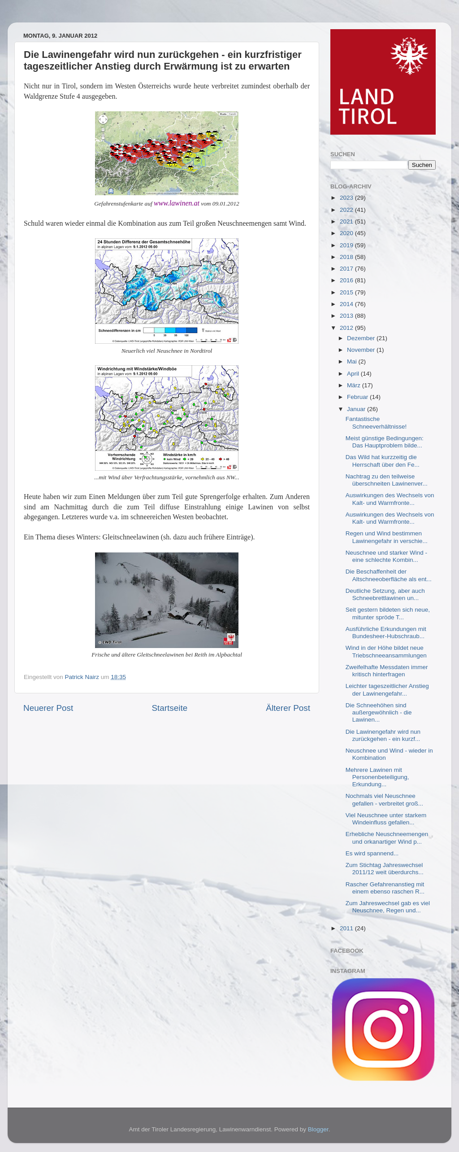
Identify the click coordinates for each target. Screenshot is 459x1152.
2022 (347, 209)
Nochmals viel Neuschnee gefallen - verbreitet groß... (384, 799)
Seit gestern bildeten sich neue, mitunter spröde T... (388, 613)
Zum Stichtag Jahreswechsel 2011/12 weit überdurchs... (385, 869)
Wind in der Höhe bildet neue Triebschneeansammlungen (386, 651)
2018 (347, 257)
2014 (347, 304)
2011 (347, 928)
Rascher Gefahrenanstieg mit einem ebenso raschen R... (385, 888)
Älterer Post (288, 708)
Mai (353, 361)
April (354, 373)
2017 (347, 268)
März (354, 385)
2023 (347, 197)
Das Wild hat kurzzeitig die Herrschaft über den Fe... (383, 461)
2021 (347, 221)
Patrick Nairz (83, 677)
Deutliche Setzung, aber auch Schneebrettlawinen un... (385, 594)
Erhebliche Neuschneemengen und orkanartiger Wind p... (387, 838)
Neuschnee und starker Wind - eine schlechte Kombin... (386, 556)
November (362, 349)
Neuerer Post (48, 708)
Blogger (318, 1129)
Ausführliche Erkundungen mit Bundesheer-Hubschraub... (386, 633)
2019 (347, 245)
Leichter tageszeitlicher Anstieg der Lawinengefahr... (387, 689)
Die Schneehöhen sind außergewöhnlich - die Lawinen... (379, 712)
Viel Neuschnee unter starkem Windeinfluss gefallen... (386, 819)
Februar (358, 397)
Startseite (169, 708)
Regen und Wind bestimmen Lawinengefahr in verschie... (387, 537)
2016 (347, 280)
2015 (347, 292)
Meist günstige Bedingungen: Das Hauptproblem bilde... (385, 442)
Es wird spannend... (372, 853)
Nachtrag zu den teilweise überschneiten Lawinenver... (387, 480)
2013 (347, 315)
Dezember (362, 338)
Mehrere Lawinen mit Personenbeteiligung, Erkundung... (377, 777)
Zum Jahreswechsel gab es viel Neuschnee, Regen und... (388, 907)
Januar (357, 409)
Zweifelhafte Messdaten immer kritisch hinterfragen (387, 671)
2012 (347, 327)
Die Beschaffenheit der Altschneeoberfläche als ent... (389, 575)
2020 (347, 233)
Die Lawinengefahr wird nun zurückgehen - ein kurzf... (383, 735)
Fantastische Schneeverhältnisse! (376, 422)
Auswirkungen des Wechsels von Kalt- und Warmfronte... (390, 499)
